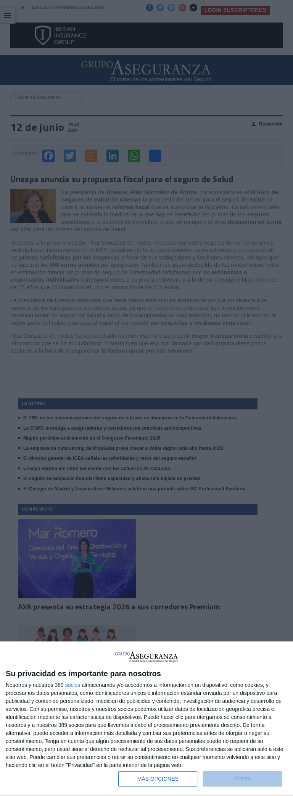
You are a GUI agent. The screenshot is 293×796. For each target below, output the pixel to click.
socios (72, 685)
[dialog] (146, 719)
